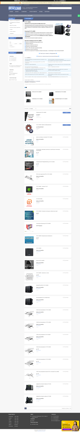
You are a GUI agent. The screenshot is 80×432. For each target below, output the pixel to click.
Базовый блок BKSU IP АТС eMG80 (42, 285)
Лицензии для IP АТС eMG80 (41, 112)
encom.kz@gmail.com (14, 73)
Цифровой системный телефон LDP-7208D (43, 396)
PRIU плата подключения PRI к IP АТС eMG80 (44, 174)
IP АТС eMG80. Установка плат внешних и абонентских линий (46, 211)
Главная (11, 11)
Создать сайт (22, 0)
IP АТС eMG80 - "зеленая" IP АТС (42, 186)
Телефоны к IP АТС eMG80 (37, 98)
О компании (24, 11)
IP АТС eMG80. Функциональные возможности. (44, 235)
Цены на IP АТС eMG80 (40, 260)
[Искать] (70, 8)
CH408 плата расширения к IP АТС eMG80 (43, 322)
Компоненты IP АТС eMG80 (60, 91)
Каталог (17, 11)
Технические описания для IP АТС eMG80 (43, 223)
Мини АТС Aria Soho (13, 25)
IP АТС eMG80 (38, 248)
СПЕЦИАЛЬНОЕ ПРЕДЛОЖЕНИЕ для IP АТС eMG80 (45, 161)
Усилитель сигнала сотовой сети (15, 27)
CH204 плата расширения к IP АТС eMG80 (43, 309)
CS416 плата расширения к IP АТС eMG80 (43, 346)
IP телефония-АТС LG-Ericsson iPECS (15, 23)
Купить (66, 112)
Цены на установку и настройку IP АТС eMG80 (44, 137)
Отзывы (41, 11)
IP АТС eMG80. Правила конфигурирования (43, 124)
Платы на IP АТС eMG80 (36, 91)
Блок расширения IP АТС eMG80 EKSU (43, 297)
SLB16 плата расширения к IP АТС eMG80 (43, 359)
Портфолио (47, 11)
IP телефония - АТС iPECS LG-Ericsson (20, 15)
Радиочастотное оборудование (15, 20)
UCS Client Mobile (39, 198)
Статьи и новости (33, 11)
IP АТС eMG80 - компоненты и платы (42, 272)
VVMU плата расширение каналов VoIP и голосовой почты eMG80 (47, 371)
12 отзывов (57, 0)
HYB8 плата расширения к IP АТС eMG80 (43, 334)
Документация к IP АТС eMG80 (61, 98)
